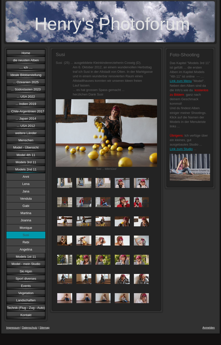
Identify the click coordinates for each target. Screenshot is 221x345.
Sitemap (45, 327)
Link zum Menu (181, 81)
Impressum (13, 327)
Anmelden (208, 327)
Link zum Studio (181, 149)
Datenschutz (29, 327)
